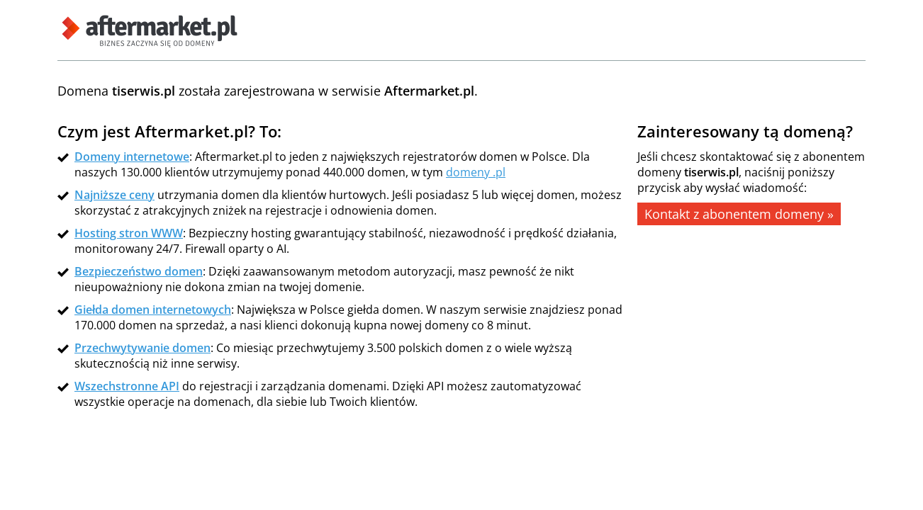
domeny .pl (475, 172)
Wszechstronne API (126, 386)
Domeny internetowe (131, 156)
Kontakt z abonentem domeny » (739, 213)
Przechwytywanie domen (142, 348)
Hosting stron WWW (128, 233)
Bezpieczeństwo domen (138, 271)
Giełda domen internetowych (152, 309)
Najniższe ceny (114, 195)
